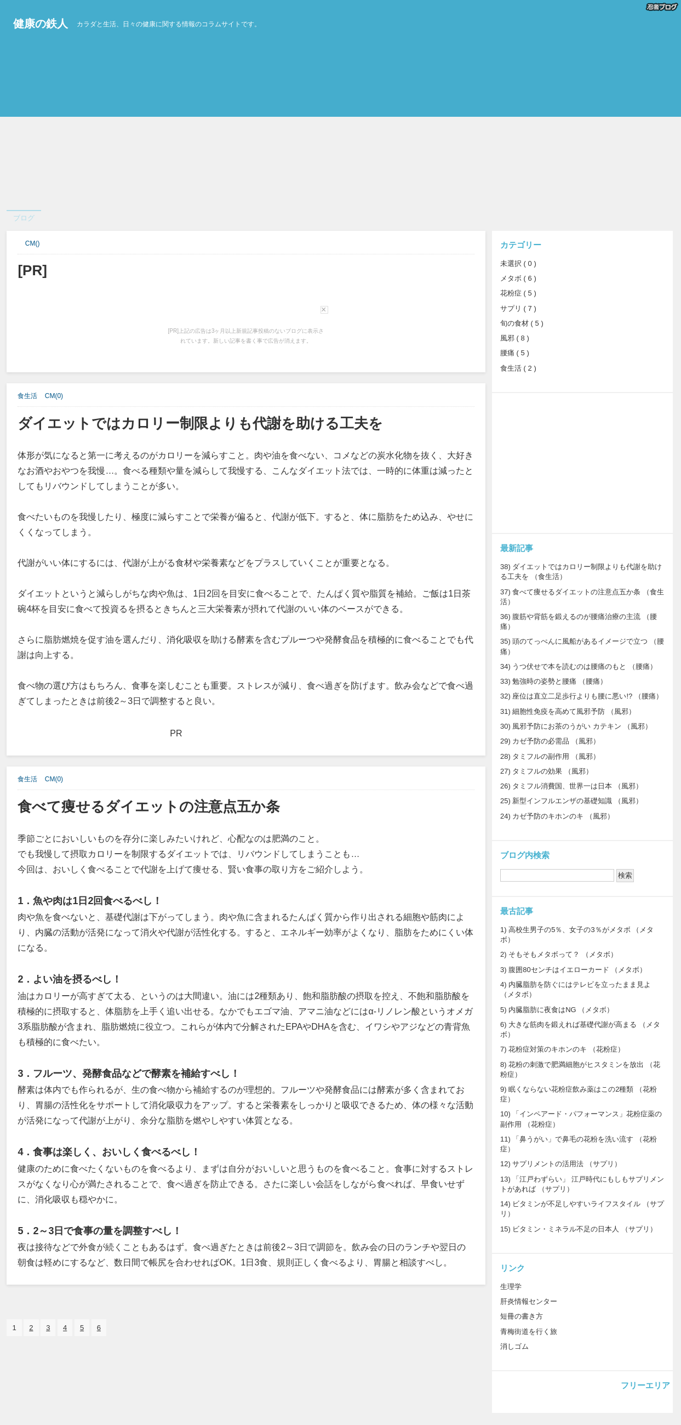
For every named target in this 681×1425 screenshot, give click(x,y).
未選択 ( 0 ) (518, 263)
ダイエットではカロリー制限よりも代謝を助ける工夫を (200, 423)
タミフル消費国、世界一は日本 (562, 786)
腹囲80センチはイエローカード (558, 970)
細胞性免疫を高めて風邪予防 (558, 711)
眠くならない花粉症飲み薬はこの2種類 (570, 1089)
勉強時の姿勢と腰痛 (544, 681)
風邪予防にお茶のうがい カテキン (566, 726)
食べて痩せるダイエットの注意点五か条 (149, 806)
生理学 (511, 1286)
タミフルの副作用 (540, 756)
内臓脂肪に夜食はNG (542, 1010)
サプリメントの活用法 (547, 1164)
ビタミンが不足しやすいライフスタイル (576, 1204)
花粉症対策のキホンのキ (547, 1049)
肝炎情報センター (528, 1301)
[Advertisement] (328, 128)
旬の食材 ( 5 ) (521, 323)
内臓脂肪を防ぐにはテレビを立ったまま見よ (579, 984)
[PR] (32, 270)
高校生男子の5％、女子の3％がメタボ (569, 930)
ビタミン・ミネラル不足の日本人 (565, 1229)
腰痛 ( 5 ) (514, 353)
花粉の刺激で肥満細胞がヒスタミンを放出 (576, 1064)
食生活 (27, 396)
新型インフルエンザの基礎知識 (562, 801)
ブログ (24, 218)
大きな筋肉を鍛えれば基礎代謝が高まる (572, 1024)
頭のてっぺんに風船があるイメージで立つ (580, 641)
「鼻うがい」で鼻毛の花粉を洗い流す (572, 1139)
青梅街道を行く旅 (528, 1331)
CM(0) (54, 396)
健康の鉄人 (40, 24)
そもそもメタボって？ (544, 954)
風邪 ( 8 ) (514, 338)
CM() (32, 243)
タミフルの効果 (537, 771)
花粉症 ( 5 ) (518, 293)
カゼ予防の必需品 (540, 741)
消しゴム (514, 1346)
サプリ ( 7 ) (518, 308)
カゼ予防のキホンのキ (547, 816)
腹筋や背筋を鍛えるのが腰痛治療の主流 (576, 616)
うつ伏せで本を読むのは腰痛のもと (569, 666)
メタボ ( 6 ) (518, 278)
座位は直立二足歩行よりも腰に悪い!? (572, 696)
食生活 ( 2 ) (518, 368)
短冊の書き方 (521, 1316)
